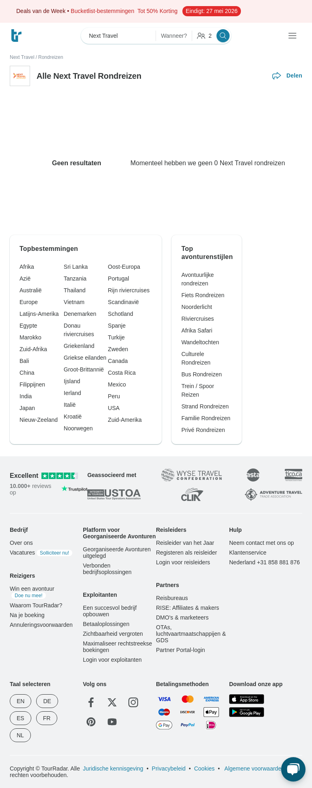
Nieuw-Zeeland (39, 420)
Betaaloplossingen (106, 624)
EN (20, 701)
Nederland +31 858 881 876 (264, 562)
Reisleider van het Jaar (185, 543)
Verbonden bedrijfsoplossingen (107, 568)
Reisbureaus (172, 598)
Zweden (118, 349)
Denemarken (80, 314)
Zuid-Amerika (125, 420)
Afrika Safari (196, 330)
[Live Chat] (293, 769)
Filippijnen (32, 384)
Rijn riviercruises (129, 290)
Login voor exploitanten (112, 659)
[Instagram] (133, 702)
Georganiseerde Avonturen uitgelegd (117, 552)
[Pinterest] (91, 722)
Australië (30, 290)
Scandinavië (123, 302)
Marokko (30, 337)
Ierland (72, 393)
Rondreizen (50, 57)
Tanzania (75, 278)
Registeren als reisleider (186, 552)
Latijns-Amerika (39, 314)
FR (47, 718)
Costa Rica (122, 372)
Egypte (28, 325)
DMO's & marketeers (182, 617)
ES (20, 718)
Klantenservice (247, 552)
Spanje (117, 325)
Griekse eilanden (85, 357)
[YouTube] (112, 722)
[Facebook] (91, 702)
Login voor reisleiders (183, 562)
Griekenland (79, 346)
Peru (114, 396)
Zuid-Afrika (33, 349)
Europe (29, 302)
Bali (24, 361)
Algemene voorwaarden (253, 768)
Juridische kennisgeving (113, 768)
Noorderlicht (196, 307)
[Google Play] (246, 712)
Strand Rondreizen (205, 406)
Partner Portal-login (180, 650)
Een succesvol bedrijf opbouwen (109, 610)
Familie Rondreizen (205, 418)
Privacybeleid (169, 768)
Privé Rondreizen (203, 430)
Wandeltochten (200, 342)
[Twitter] (112, 702)
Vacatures (41, 552)
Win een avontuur (32, 591)
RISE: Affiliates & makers (187, 607)
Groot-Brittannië (84, 369)
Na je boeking (27, 615)
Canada (118, 361)
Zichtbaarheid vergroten (113, 633)
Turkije (116, 337)
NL (20, 735)
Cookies (204, 768)
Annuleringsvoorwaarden (41, 625)
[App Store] (246, 699)
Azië (25, 278)
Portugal (118, 278)
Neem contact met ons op (261, 543)
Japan (27, 408)
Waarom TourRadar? (36, 605)
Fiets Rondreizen (202, 295)
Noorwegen (78, 428)
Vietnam (74, 302)
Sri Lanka (76, 266)
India (26, 396)
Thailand (75, 290)
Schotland (120, 314)
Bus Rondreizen (201, 374)
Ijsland (72, 381)
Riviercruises (197, 318)
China (27, 372)
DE (47, 701)
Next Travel (22, 57)
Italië (70, 405)
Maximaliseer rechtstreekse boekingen (117, 646)
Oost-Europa (124, 266)
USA (114, 408)
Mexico (117, 384)
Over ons (21, 543)
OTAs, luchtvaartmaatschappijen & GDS (191, 633)
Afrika (27, 266)
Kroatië (73, 416)
